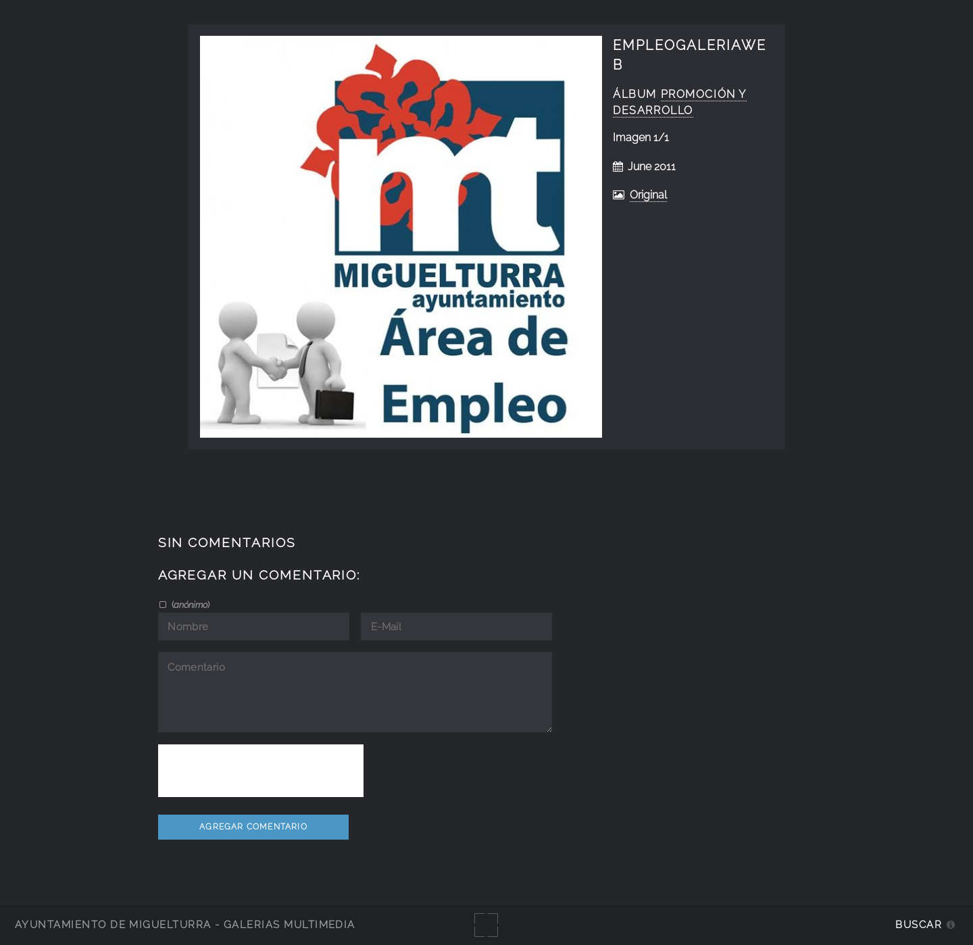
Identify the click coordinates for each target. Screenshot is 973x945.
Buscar (918, 924)
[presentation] (261, 770)
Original (648, 194)
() (189, 604)
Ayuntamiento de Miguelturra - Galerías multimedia (185, 924)
